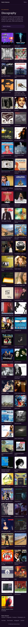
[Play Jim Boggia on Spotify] (7, 371)
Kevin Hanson (5, 2)
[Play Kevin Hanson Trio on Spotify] (7, 165)
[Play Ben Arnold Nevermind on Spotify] (21, 525)
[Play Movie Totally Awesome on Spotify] (7, 495)
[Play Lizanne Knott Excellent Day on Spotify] (7, 448)
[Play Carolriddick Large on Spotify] (21, 294)
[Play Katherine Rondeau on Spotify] (7, 510)
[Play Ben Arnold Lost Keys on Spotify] (7, 294)
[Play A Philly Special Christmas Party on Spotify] (21, 182)
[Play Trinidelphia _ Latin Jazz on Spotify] (21, 247)
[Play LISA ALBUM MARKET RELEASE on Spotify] (7, 325)
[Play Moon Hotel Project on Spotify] (21, 432)
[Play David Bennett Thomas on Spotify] (21, 540)
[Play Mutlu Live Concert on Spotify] (21, 340)
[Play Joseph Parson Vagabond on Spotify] (21, 480)
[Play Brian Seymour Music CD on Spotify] (7, 309)
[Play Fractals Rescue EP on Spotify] (7, 40)
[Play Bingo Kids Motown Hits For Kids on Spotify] (7, 557)
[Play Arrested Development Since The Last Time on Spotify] (7, 232)
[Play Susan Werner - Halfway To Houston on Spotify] (7, 182)
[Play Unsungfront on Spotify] (7, 340)
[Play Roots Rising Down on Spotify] (7, 119)
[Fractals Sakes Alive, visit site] (21, 55)
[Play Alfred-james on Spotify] (21, 588)
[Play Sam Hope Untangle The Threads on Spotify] (21, 232)
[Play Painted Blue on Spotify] (7, 432)
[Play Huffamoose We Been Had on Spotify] (21, 70)
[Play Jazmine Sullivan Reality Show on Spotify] (7, 263)
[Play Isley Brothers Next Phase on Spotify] (21, 149)
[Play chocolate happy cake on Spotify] (21, 279)
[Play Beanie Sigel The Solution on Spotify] (21, 557)
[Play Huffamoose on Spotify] (21, 119)
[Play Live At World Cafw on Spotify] (7, 480)
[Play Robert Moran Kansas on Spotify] (7, 417)
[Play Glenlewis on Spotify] (7, 279)
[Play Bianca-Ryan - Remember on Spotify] (21, 199)
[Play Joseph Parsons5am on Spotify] (21, 510)
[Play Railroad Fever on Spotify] (21, 417)
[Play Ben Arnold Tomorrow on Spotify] (7, 588)
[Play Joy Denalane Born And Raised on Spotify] (21, 464)
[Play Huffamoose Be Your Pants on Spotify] (7, 149)
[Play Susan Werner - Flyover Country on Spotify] (21, 166)
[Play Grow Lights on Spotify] (21, 40)
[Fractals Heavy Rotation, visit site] (7, 134)
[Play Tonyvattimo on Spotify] (21, 495)
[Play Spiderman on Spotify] (21, 402)
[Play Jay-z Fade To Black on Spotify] (7, 70)
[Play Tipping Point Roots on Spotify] (7, 86)
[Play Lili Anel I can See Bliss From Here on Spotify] (21, 371)
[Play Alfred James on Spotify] (21, 309)
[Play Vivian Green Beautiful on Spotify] (21, 387)
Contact (22, 620)
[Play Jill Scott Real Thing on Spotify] (21, 134)
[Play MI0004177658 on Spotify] (7, 387)
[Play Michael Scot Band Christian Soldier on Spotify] (7, 464)
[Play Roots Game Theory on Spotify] (7, 104)
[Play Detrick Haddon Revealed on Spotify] (7, 540)
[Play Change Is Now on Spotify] (7, 573)
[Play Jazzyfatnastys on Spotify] (21, 355)
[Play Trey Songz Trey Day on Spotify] (7, 215)
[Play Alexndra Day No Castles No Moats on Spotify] (7, 603)
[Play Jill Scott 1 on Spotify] (21, 104)
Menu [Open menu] (25, 2)
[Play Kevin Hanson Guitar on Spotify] (7, 402)
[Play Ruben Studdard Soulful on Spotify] (7, 247)
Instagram (16, 620)
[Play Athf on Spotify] (21, 573)
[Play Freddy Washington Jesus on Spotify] (21, 448)
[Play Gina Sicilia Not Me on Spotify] (7, 525)
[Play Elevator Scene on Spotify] (7, 55)
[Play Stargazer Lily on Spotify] (21, 324)
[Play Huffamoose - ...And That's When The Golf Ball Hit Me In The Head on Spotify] (21, 87)
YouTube (3, 620)
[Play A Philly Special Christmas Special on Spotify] (7, 199)
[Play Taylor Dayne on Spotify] (21, 263)
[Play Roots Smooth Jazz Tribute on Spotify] (21, 215)
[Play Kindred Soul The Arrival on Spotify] (7, 355)
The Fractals (10, 620)
